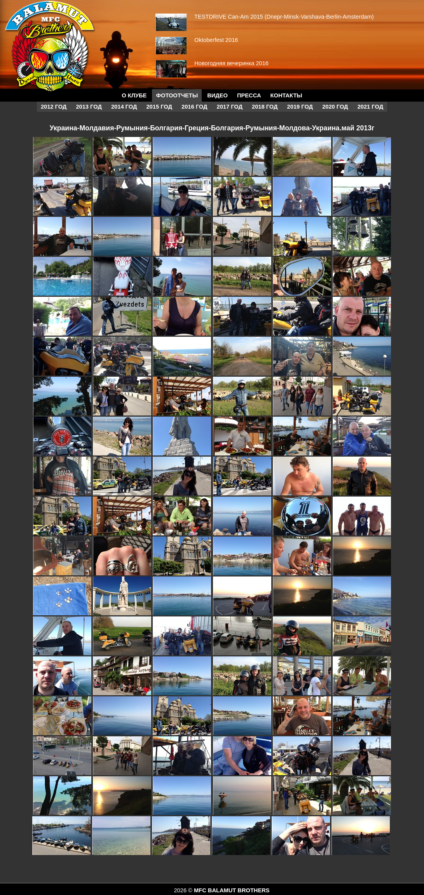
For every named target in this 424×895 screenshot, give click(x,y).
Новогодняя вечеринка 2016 (231, 63)
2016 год (194, 107)
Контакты (286, 95)
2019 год (300, 107)
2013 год (88, 107)
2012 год (53, 107)
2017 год (230, 107)
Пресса (249, 95)
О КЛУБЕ (134, 95)
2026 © (184, 890)
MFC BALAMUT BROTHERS (232, 890)
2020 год (335, 107)
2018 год (264, 107)
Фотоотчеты (177, 95)
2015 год (159, 107)
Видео (217, 95)
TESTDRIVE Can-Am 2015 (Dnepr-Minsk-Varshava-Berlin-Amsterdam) (284, 17)
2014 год (124, 107)
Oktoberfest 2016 (216, 40)
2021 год (370, 107)
